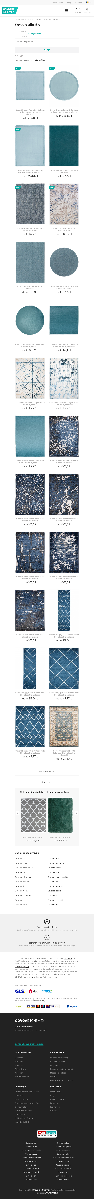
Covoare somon (22, 887)
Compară (83, 12)
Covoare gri (20, 905)
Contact (78, 3)
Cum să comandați (59, 1062)
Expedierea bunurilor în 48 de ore (47, 947)
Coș (90, 12)
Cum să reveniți (57, 1066)
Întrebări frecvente (23, 1115)
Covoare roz (53, 900)
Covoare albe (54, 864)
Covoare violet (54, 877)
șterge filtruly (40, 60)
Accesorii (19, 1077)
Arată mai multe (46, 777)
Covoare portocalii (23, 900)
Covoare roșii (21, 877)
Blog (69, 3)
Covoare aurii (54, 909)
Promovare (55, 1111)
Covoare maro (21, 868)
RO (91, 2)
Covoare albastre (56, 896)
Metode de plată (58, 1077)
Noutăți (53, 1115)
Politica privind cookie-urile (27, 1096)
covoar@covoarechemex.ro (29, 1048)
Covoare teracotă (56, 905)
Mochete (19, 1066)
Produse (54, 1107)
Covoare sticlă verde (24, 873)
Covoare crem (54, 887)
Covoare (37, 20)
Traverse (19, 1070)
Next (76, 818)
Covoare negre (54, 873)
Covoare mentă (22, 896)
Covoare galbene (56, 891)
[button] (53, 34)
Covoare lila (20, 891)
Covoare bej (20, 864)
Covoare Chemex (10, 10)
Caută (56, 12)
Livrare (53, 1081)
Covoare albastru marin (26, 882)
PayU (44, 1005)
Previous (17, 818)
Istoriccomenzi (57, 1104)
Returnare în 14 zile (47, 931)
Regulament (56, 1070)
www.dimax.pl (51, 1197)
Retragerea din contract (61, 1085)
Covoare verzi (21, 909)
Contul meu (65, 12)
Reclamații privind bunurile (62, 1073)
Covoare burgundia (56, 868)
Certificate (20, 1119)
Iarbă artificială (22, 1081)
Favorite (75, 12)
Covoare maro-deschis (58, 882)
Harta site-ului (21, 1104)
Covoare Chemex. (41, 1194)
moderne (68, 963)
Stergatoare (20, 1073)
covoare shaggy (22, 971)
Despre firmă (58, 3)
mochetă (36, 981)
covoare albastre (22, 60)
